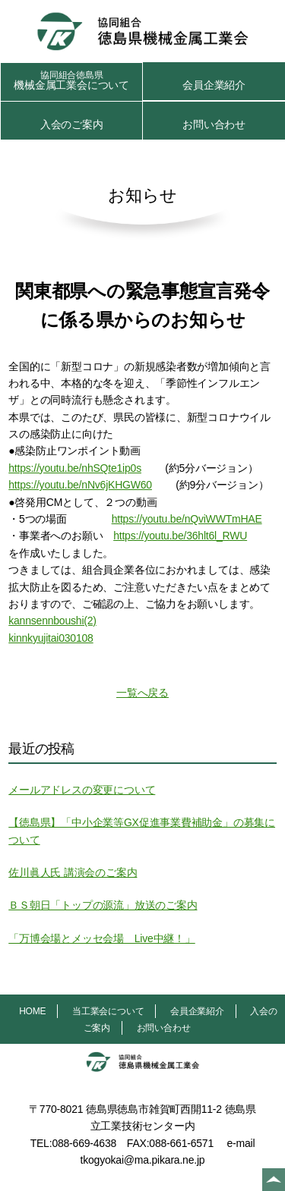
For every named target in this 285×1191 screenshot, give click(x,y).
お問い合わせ (213, 124)
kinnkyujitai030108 (50, 638)
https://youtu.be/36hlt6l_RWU (180, 536)
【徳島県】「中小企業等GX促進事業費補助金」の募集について (141, 830)
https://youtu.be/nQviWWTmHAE (187, 519)
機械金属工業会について (71, 80)
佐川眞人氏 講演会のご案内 (72, 872)
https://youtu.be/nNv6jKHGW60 (80, 485)
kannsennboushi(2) (52, 620)
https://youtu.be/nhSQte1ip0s (74, 468)
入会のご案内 (71, 124)
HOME (32, 1011)
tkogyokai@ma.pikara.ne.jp (143, 1160)
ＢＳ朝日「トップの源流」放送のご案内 (102, 905)
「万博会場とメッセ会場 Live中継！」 (101, 938)
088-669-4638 (84, 1143)
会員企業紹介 (213, 85)
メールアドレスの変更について (81, 790)
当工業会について (108, 1011)
